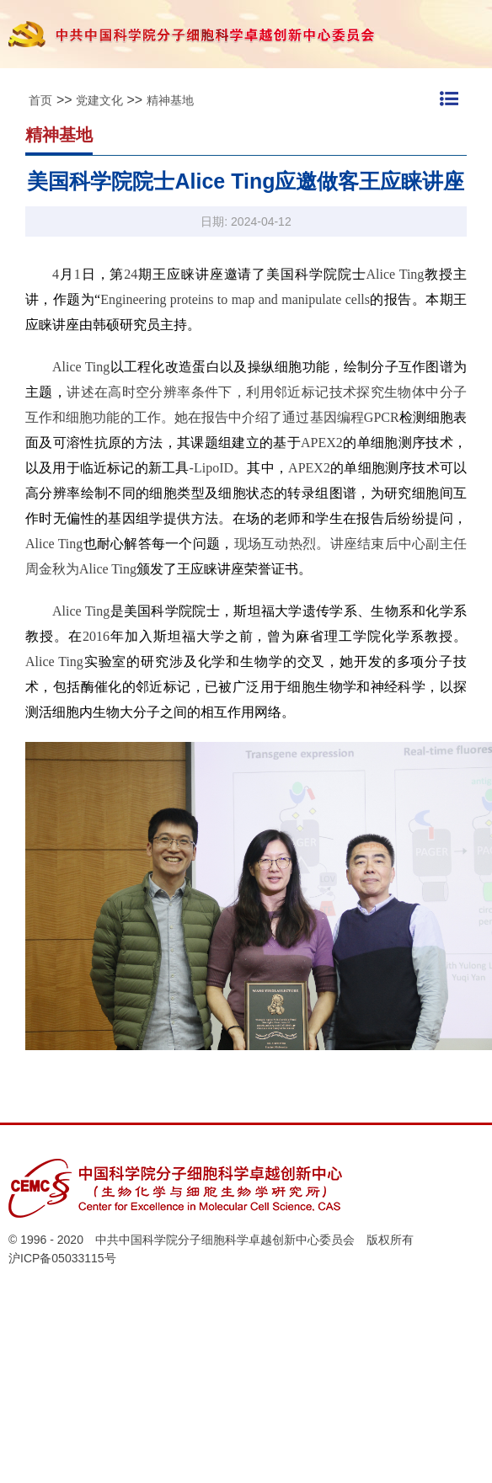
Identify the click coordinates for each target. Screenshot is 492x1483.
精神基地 (170, 100)
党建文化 (99, 100)
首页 (40, 100)
